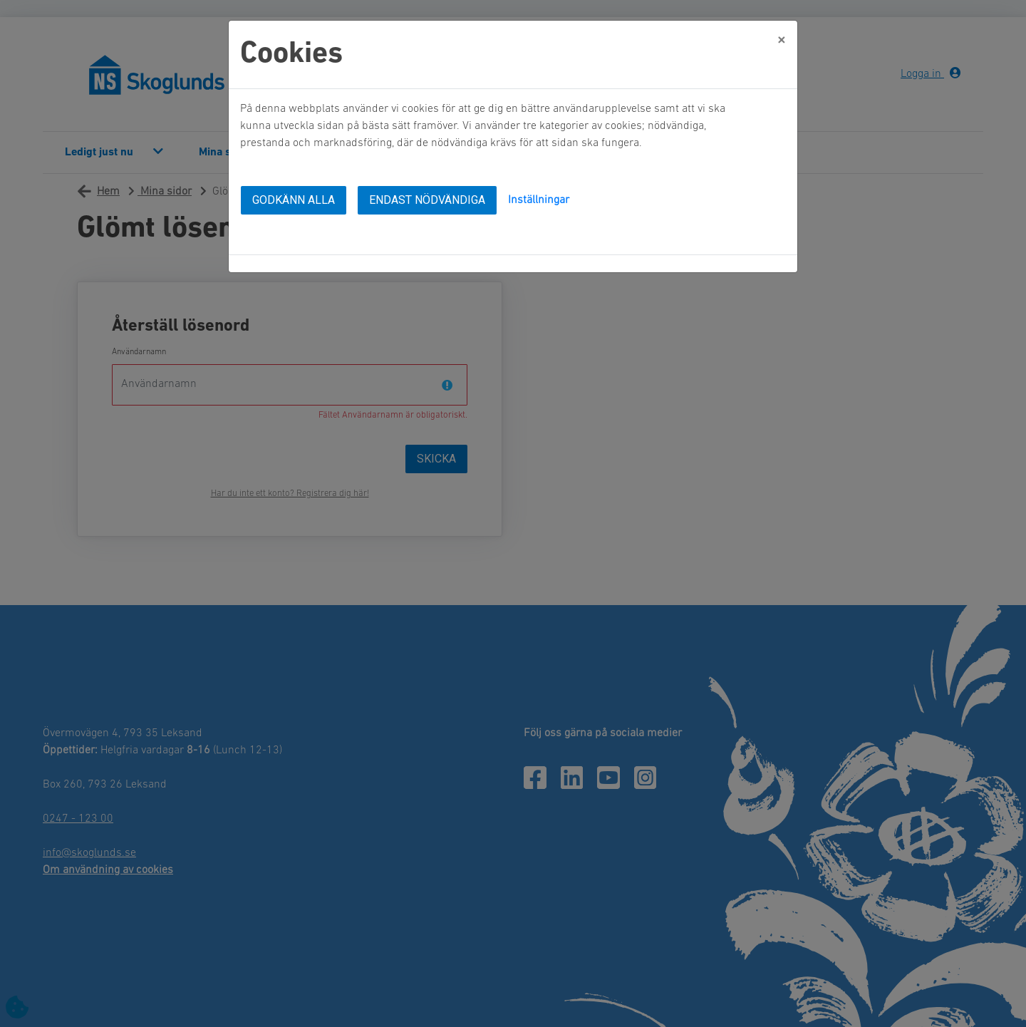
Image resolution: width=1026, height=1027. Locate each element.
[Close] (781, 41)
